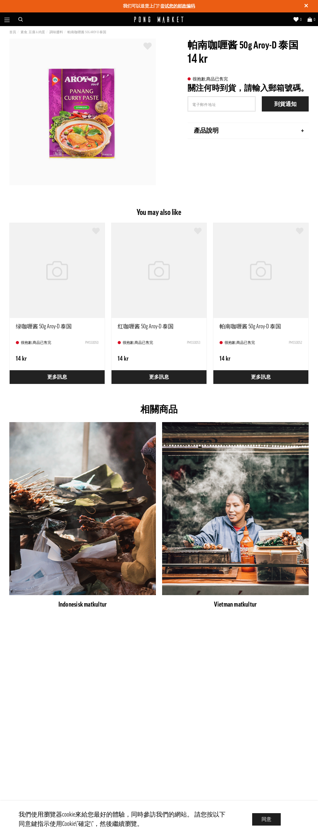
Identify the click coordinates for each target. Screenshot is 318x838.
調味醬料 (56, 32)
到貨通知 (285, 104)
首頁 (12, 32)
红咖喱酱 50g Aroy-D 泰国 (146, 326)
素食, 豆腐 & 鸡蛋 (32, 32)
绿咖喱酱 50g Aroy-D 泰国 (44, 326)
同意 (266, 819)
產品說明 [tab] (249, 131)
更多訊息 (57, 377)
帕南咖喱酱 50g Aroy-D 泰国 (86, 32)
